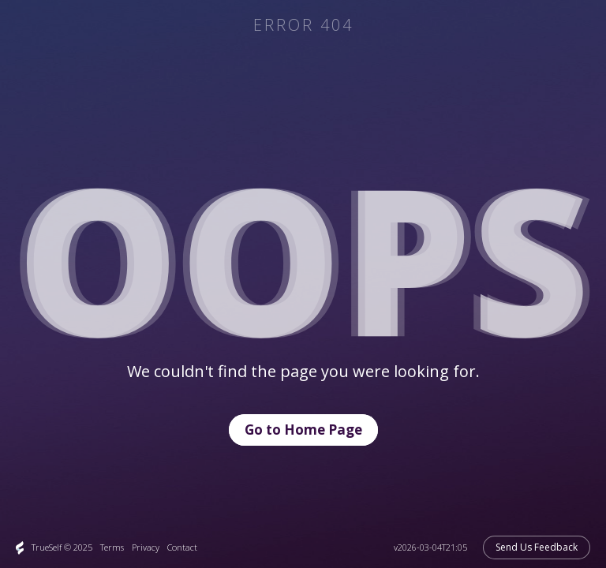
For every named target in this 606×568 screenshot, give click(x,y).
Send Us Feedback (537, 547)
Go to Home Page (303, 429)
